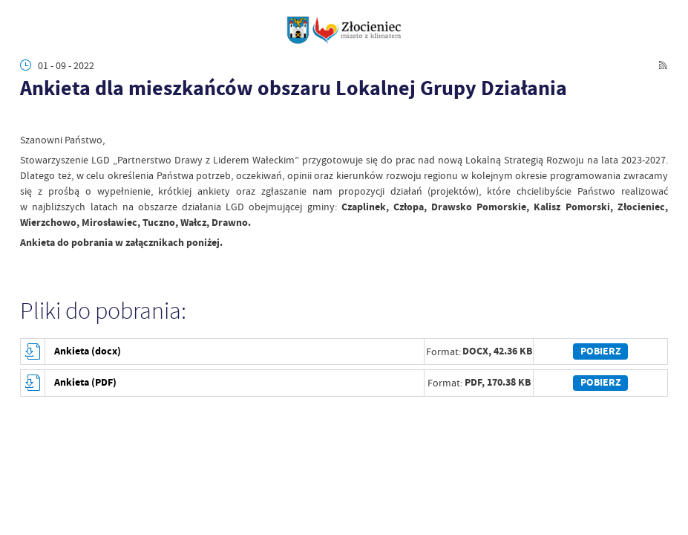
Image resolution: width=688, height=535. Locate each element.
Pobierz (600, 351)
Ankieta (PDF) (85, 382)
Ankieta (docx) (87, 351)
